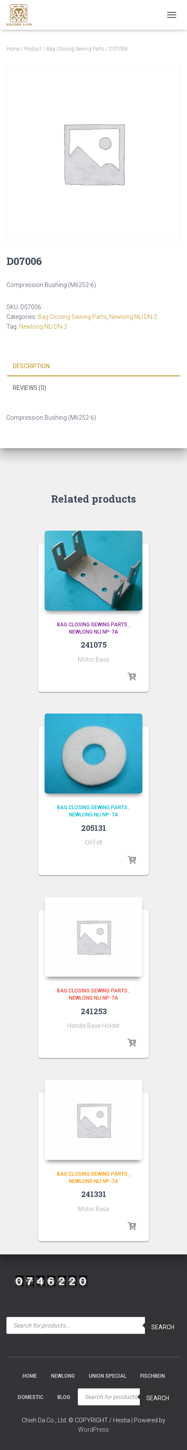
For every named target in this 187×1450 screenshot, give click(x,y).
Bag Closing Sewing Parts (75, 49)
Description (31, 366)
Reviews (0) (29, 387)
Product (33, 49)
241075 (94, 645)
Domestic (30, 1397)
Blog (63, 1397)
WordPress (93, 1429)
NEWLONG (63, 1376)
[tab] (93, 366)
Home (13, 49)
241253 (94, 1011)
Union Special (107, 1376)
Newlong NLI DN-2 (133, 316)
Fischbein (152, 1376)
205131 (93, 828)
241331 (93, 1194)
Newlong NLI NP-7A (93, 632)
